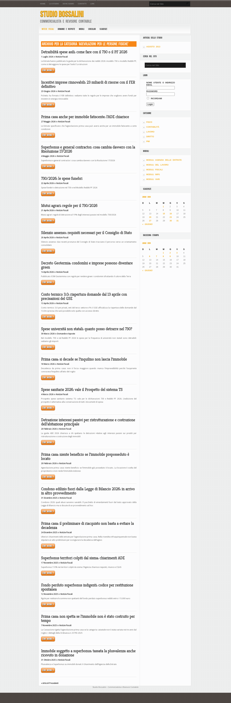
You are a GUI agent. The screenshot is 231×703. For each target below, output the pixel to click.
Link (92, 4)
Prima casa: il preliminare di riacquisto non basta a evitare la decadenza (87, 525)
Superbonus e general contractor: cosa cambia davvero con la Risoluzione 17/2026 (88, 149)
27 (150, 221)
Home (42, 4)
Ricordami (154, 98)
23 (171, 217)
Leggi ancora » (48, 70)
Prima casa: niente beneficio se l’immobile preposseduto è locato (85, 456)
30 (171, 221)
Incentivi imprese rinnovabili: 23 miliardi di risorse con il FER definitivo (88, 84)
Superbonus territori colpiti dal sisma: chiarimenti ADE (83, 558)
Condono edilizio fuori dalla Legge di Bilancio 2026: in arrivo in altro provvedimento (88, 491)
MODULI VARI (153, 179)
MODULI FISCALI (154, 170)
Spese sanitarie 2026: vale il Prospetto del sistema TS (82, 389)
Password (152, 91)
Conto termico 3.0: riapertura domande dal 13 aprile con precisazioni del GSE (84, 296)
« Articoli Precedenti (49, 683)
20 (150, 217)
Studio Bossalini (62, 14)
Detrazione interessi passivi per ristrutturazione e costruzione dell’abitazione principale (88, 422)
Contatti (82, 4)
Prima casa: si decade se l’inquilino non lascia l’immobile (84, 359)
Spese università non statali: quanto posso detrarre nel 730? (86, 329)
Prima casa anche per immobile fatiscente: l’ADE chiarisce (85, 116)
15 (164, 214)
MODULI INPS (153, 174)
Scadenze (103, 29)
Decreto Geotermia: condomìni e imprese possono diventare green (87, 265)
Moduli (81, 29)
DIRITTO (150, 136)
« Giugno (147, 224)
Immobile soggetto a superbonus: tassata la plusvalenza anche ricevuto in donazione (88, 653)
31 (177, 221)
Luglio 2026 (146, 197)
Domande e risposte (66, 29)
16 (171, 214)
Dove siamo (68, 4)
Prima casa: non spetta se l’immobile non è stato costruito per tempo (88, 618)
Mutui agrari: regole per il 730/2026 (69, 205)
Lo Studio (54, 4)
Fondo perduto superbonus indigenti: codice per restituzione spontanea (87, 587)
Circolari (92, 29)
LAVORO (150, 132)
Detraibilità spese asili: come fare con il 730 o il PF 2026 (84, 52)
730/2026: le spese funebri (61, 178)
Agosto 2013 (153, 47)
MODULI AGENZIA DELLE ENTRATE (164, 160)
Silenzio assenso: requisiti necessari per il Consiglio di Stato (86, 232)
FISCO (149, 122)
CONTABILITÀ (152, 127)
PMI (148, 141)
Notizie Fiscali (48, 29)
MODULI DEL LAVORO (157, 165)
